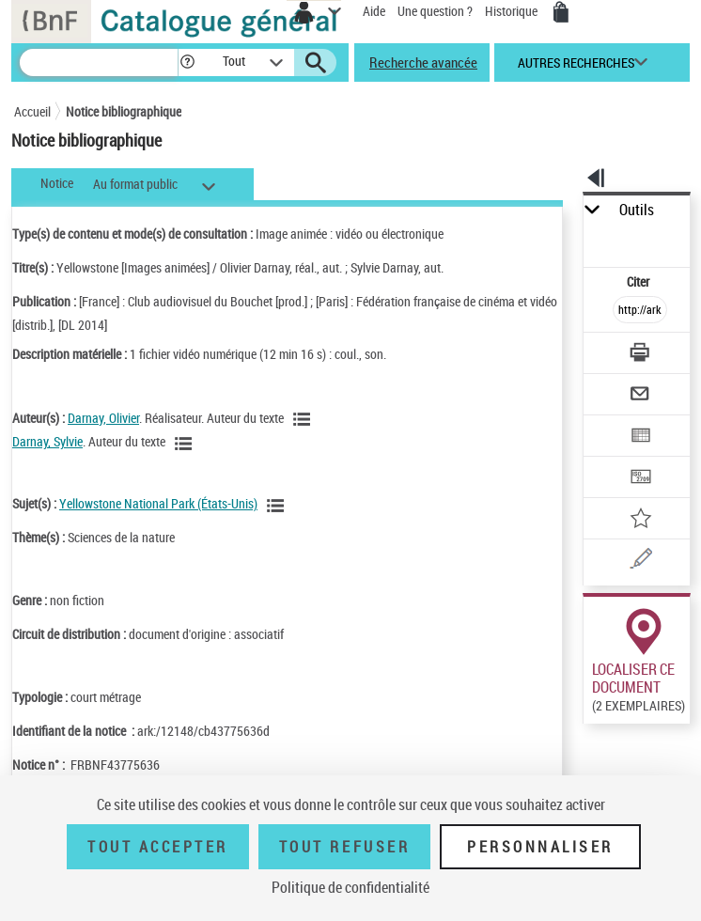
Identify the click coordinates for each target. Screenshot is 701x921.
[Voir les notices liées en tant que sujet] (278, 505)
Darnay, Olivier (103, 418)
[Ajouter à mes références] (640, 520)
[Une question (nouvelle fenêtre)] (640, 561)
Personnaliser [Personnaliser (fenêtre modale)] (540, 846)
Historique (512, 11)
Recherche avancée (423, 62)
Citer (639, 281)
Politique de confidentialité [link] (350, 887)
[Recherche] (99, 62)
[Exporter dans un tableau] (640, 437)
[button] (187, 62)
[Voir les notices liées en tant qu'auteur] (304, 419)
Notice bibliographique (123, 111)
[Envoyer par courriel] (640, 396)
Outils (636, 210)
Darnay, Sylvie (47, 441)
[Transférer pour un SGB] (640, 478)
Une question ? (435, 11)
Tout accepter (157, 846)
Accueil (32, 111)
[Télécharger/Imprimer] (640, 354)
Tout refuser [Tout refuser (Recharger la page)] (344, 846)
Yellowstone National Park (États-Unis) (158, 503)
